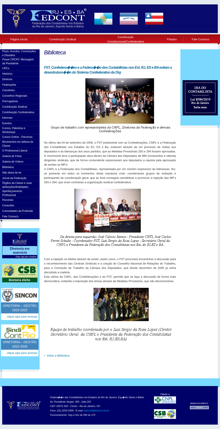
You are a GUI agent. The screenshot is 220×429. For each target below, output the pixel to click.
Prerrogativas (10, 101)
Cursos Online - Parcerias (17, 137)
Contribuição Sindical (62, 39)
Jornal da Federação (14, 178)
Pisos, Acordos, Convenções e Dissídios (19, 53)
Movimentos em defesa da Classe (17, 143)
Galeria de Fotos (12, 156)
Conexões (8, 205)
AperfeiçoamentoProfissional (12, 193)
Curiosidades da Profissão (17, 211)
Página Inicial (18, 39)
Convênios (8, 90)
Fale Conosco (200, 39)
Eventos (7, 123)
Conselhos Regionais (14, 95)
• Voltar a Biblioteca (57, 355)
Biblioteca (8, 167)
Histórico (7, 73)
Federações (9, 84)
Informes (7, 117)
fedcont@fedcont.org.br (96, 410)
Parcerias (7, 200)
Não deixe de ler (11, 172)
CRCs (5, 68)
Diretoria (7, 79)
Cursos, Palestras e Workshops (13, 130)
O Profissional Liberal (14, 150)
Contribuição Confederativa (18, 112)
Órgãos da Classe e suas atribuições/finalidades (17, 185)
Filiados (172, 39)
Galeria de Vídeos (12, 161)
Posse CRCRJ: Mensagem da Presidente (18, 61)
